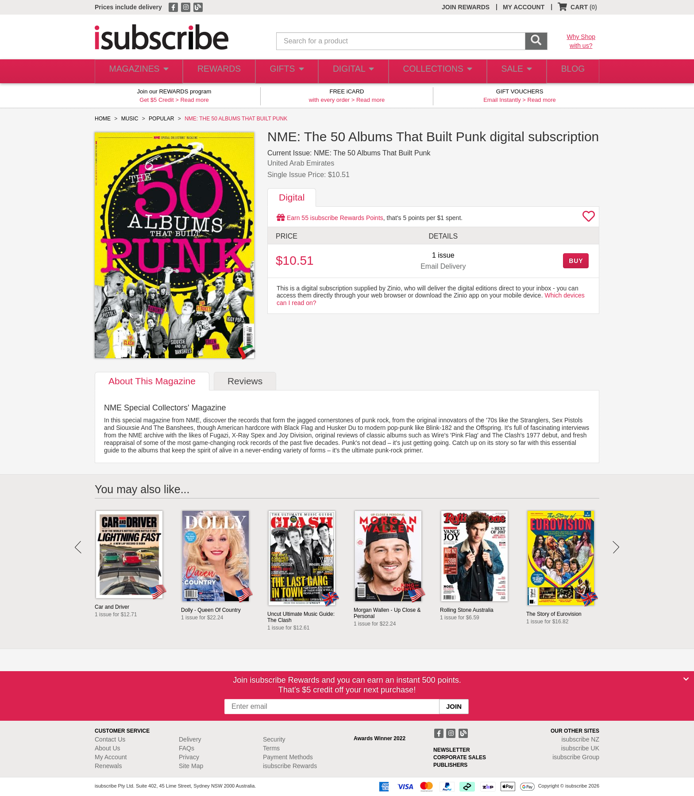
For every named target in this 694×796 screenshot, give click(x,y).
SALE (512, 71)
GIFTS (284, 71)
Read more (194, 100)
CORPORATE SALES (459, 757)
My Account (111, 757)
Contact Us (110, 739)
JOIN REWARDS (466, 7)
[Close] (686, 679)
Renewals (108, 765)
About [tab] (152, 381)
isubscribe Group (575, 757)
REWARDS (216, 71)
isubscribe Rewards (290, 765)
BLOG (571, 71)
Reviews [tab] (244, 381)
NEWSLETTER (451, 750)
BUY (576, 260)
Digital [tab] (292, 197)
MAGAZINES (137, 71)
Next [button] (616, 547)
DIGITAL (352, 71)
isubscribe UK (580, 748)
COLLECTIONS (434, 71)
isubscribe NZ (580, 739)
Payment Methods (288, 757)
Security (274, 739)
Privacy (189, 757)
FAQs (186, 748)
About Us (107, 748)
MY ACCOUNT (523, 7)
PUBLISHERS (450, 765)
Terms (271, 748)
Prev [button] (78, 547)
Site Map (191, 765)
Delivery (190, 739)
